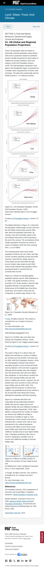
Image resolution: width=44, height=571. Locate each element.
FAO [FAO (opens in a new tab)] (8, 319)
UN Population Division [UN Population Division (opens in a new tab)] (20, 218)
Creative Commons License (14, 546)
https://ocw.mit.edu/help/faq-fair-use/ (18, 329)
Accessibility (9, 543)
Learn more (27, 538)
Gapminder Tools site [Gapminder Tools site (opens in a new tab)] (12, 513)
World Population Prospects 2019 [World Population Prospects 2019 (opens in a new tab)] (25, 495)
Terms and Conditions (12, 549)
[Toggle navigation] (4, 3)
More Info (36, 27)
